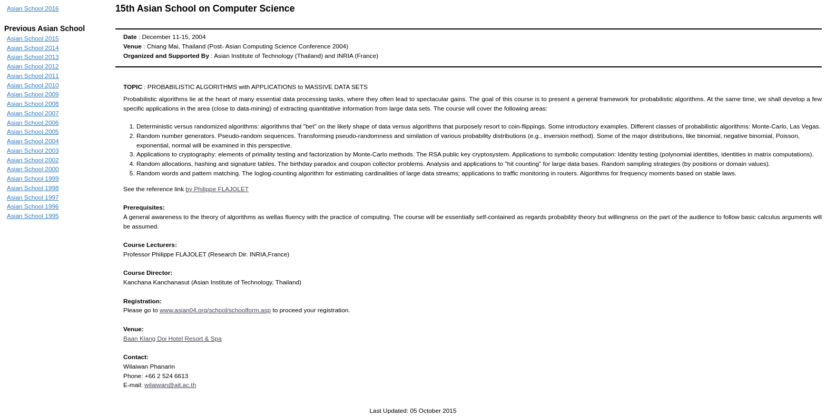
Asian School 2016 (33, 8)
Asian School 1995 (33, 216)
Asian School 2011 (33, 76)
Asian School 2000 (33, 169)
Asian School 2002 (33, 160)
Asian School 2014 (33, 48)
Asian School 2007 (33, 113)
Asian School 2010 (33, 85)
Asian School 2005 (33, 131)
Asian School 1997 (33, 197)
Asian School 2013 (33, 57)
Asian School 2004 (33, 141)
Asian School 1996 (33, 206)
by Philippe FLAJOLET (217, 189)
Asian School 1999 (33, 178)
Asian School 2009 (33, 94)
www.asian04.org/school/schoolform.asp (215, 310)
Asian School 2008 (33, 103)
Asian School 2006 (33, 122)
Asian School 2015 (33, 38)
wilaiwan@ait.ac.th (170, 385)
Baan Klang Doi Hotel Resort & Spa (172, 338)
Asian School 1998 (33, 188)
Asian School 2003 (33, 150)
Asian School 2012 (33, 66)
